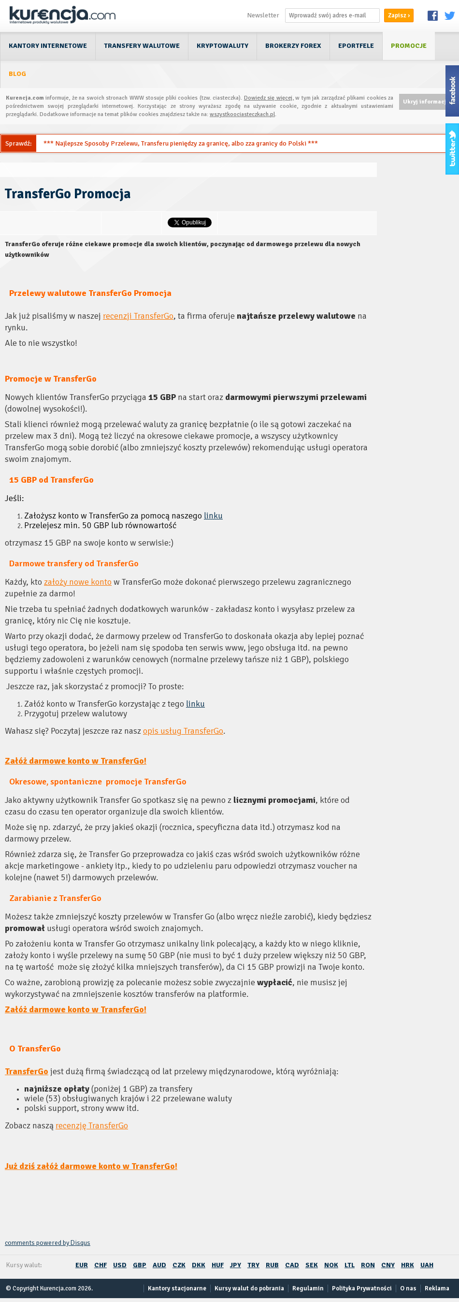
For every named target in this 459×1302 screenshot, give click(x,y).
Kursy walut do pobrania (249, 1288)
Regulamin (308, 1288)
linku (213, 515)
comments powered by (47, 1243)
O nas (408, 1288)
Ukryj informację (426, 101)
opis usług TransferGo (183, 730)
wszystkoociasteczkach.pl (242, 114)
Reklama (437, 1288)
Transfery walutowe (142, 46)
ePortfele (356, 46)
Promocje (409, 46)
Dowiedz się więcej (268, 98)
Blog (17, 74)
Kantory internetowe (48, 46)
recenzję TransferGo (92, 1125)
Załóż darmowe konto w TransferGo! (75, 760)
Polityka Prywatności (362, 1288)
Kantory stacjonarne (177, 1288)
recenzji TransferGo (138, 316)
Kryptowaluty (222, 46)
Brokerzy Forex (293, 46)
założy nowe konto (78, 582)
